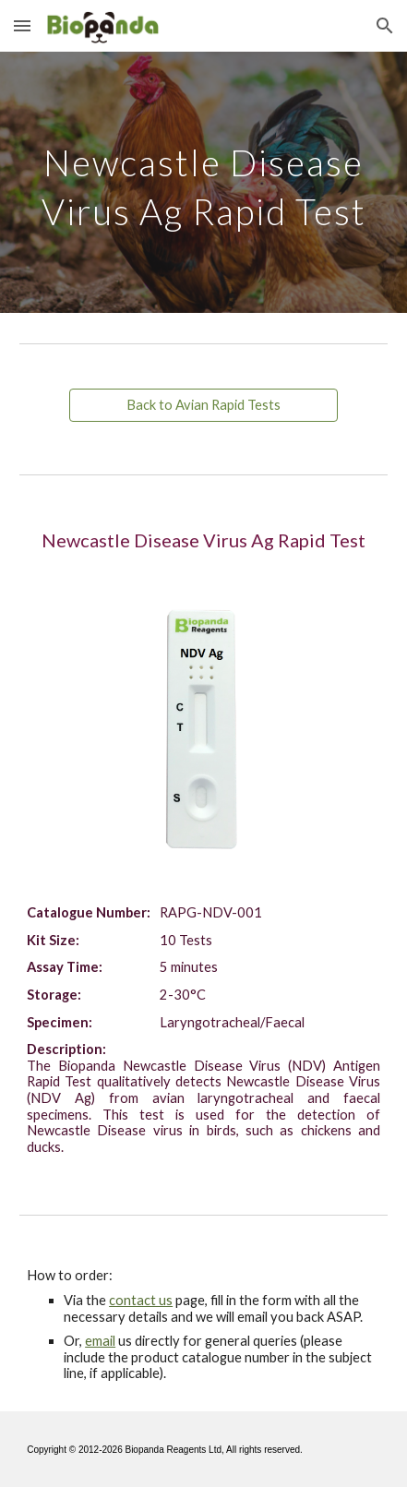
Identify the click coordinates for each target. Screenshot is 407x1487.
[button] (22, 25)
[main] (203, 182)
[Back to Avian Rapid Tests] (203, 405)
